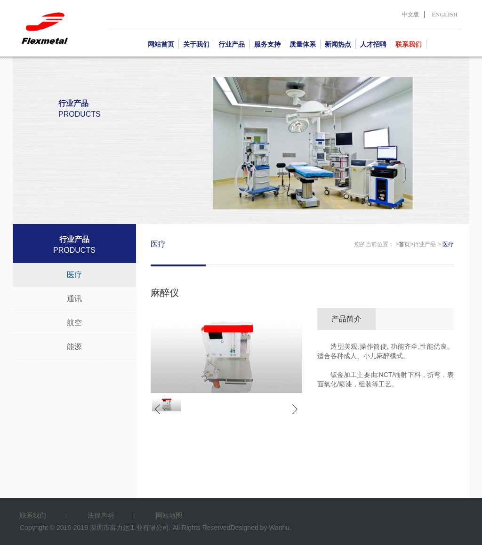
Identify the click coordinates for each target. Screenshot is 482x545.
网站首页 (161, 44)
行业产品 (231, 44)
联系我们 (408, 44)
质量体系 (302, 44)
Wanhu (279, 527)
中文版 (410, 14)
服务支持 (267, 44)
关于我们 (196, 44)
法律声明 (101, 515)
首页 (404, 244)
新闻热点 (338, 44)
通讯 (74, 299)
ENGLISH (445, 14)
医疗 (74, 275)
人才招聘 (373, 44)
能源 (74, 347)
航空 (74, 323)
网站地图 (169, 515)
